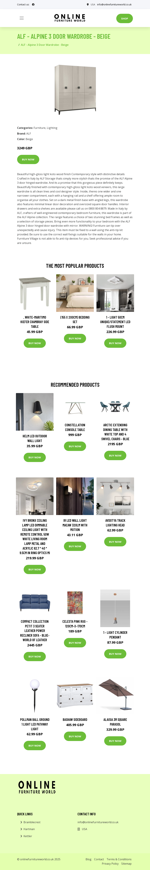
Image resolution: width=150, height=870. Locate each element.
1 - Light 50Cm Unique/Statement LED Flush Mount (115, 321)
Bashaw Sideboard (75, 719)
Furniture (39, 128)
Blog (88, 859)
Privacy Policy (110, 863)
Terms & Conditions (119, 859)
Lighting (52, 128)
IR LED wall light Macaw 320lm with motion (75, 525)
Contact (99, 859)
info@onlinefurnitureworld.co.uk (114, 4)
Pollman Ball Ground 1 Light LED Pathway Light (34, 724)
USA (93, 4)
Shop (124, 18)
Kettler (27, 836)
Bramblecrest (31, 822)
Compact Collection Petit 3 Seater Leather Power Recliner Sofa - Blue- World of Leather (34, 630)
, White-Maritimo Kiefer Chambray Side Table (34, 321)
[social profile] (33, 4)
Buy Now (28, 159)
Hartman (29, 829)
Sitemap (126, 863)
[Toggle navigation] (21, 18)
